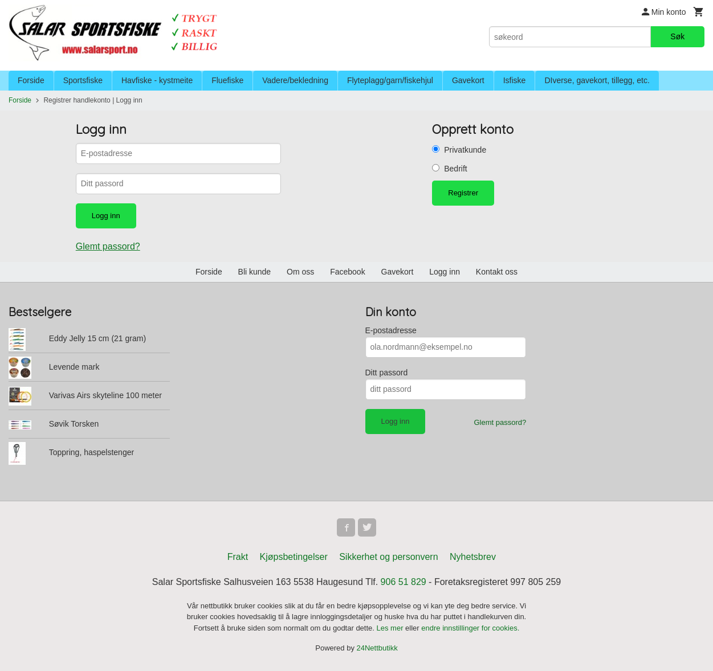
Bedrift (455, 168)
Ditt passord (386, 372)
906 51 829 (403, 582)
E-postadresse (391, 330)
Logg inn (444, 271)
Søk (677, 36)
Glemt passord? (108, 246)
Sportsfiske (83, 80)
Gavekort (468, 80)
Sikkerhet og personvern (388, 557)
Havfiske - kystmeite (157, 80)
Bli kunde (254, 271)
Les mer (391, 628)
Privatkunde (465, 149)
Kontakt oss (497, 271)
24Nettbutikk (377, 648)
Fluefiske (227, 80)
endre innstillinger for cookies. (470, 628)
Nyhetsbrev (473, 557)
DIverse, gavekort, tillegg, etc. (596, 80)
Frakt (237, 557)
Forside (31, 80)
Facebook (347, 271)
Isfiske (514, 80)
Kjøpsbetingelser (294, 557)
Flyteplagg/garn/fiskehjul (390, 80)
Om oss (300, 271)
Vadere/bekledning (295, 80)
